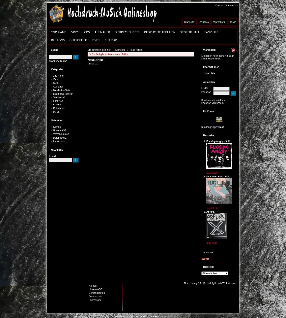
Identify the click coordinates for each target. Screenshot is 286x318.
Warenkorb (219, 22)
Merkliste (210, 73)
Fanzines (211, 32)
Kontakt (219, 5)
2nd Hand (59, 32)
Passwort (206, 92)
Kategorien (57, 69)
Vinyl (75, 32)
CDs (87, 32)
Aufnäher (102, 32)
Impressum (232, 5)
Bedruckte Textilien (160, 32)
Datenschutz (60, 137)
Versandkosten (61, 134)
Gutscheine (79, 40)
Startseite (189, 22)
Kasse (232, 22)
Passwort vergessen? (212, 103)
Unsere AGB (60, 130)
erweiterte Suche (58, 61)
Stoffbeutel (190, 32)
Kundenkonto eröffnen (213, 100)
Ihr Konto (204, 22)
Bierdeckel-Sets (127, 32)
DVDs (96, 40)
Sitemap (111, 40)
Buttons (58, 40)
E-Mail (204, 88)
